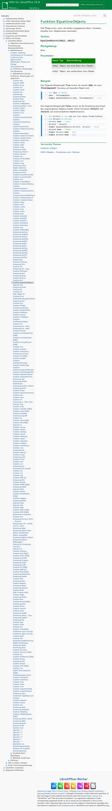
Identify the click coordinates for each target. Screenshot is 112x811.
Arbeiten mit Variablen (21, 748)
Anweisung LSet (19, 457)
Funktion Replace (19, 583)
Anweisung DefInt (20, 246)
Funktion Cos (18, 179)
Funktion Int (17, 418)
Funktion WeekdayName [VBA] (22, 715)
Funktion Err (17, 292)
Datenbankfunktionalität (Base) (17, 31)
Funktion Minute (19, 482)
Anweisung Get (18, 379)
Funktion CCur (18, 113)
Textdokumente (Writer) (15, 18)
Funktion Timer (18, 684)
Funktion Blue (18, 99)
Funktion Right (18, 595)
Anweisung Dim (19, 264)
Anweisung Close (19, 165)
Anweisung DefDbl (20, 241)
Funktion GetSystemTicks (22, 377)
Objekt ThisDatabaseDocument (22, 674)
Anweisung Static (19, 645)
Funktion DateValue (20, 225)
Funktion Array (18, 85)
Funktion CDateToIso (21, 140)
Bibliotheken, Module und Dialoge (20, 63)
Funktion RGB (18, 590)
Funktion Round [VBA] (21, 601)
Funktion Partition (20, 551)
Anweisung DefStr (20, 255)
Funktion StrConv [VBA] (22, 652)
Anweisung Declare (20, 232)
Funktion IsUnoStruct (21, 445)
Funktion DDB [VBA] (21, 230)
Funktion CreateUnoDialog (23, 184)
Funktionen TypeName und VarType (23, 697)
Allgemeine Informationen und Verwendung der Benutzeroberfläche (20, 45)
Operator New (18, 503)
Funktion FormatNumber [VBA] (22, 339)
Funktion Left (18, 461)
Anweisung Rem (19, 581)
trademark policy (68, 805)
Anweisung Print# (19, 558)
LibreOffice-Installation (15, 768)
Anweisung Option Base (22, 530)
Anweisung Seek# (20, 613)
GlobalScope (18, 94)
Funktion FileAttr (19, 305)
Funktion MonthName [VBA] (21, 495)
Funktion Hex (18, 395)
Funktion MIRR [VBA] (21, 484)
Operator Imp (18, 404)
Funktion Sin (18, 627)
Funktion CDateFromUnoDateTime (22, 116)
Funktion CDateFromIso (22, 138)
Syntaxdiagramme (17, 66)
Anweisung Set (18, 620)
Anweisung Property (20, 560)
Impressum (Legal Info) (46, 791)
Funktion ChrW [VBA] (21, 159)
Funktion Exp (18, 303)
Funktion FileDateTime (21, 310)
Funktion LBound (19, 452)
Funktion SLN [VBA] (20, 629)
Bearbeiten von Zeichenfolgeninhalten (21, 745)
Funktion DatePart (20, 220)
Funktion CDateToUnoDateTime (21, 120)
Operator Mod (18, 489)
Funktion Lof (18, 473)
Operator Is (17, 425)
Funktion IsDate (19, 429)
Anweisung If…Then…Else (23, 402)
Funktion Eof (18, 280)
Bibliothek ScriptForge (21, 758)
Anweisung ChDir (19, 149)
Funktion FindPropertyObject (20, 320)
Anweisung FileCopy (20, 308)
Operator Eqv (18, 285)
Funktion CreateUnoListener (20, 187)
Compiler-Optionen (17, 53)
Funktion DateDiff (20, 218)
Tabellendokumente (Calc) (15, 23)
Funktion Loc (18, 471)
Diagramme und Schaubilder (16, 36)
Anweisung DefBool (20, 234)
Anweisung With (19, 721)
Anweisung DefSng (20, 253)
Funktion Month (19, 491)
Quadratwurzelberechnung (23, 641)
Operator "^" (18, 742)
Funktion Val (18, 705)
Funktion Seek (18, 611)
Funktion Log (18, 475)
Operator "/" (17, 737)
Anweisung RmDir (20, 597)
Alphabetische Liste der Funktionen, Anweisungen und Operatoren (21, 76)
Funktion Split (18, 636)
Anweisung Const (19, 172)
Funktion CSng (18, 202)
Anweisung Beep (19, 97)
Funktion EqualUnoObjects (23, 282)
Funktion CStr (18, 204)
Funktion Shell (18, 624)
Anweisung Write (19, 723)
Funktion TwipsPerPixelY (22, 691)
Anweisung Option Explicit (23, 537)
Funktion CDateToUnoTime (23, 129)
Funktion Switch (19, 663)
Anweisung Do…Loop (21, 269)
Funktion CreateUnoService (23, 191)
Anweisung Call (19, 101)
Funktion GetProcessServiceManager (23, 368)
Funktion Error (18, 296)
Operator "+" (18, 735)
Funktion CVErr (19, 211)
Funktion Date (18, 214)
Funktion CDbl (18, 145)
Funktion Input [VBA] (21, 411)
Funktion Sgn (18, 622)
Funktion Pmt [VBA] (20, 553)
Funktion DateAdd (20, 216)
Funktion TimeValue (20, 680)
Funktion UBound (19, 700)
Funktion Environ (19, 278)
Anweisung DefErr (20, 243)
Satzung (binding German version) (50, 793)
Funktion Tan (18, 668)
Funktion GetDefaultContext (20, 361)
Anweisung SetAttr (20, 618)
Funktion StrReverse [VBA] (23, 657)
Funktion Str (17, 654)
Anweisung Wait (19, 707)
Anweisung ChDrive (20, 152)
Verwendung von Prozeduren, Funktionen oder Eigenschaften (21, 57)
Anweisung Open (19, 528)
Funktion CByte (19, 110)
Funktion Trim (18, 686)
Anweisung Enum (19, 276)
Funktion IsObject (19, 443)
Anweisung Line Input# (21, 468)
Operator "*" (18, 732)
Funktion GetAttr (19, 358)
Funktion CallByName (21, 103)
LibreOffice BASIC (15, 41)
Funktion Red (18, 579)
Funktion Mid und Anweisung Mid (19, 479)
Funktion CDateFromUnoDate (21, 132)
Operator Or (17, 549)
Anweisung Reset (19, 585)
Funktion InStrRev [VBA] (22, 409)
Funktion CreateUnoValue (22, 200)
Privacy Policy (62, 791)
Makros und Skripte (13, 38)
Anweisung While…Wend (22, 719)
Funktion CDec (18, 147)
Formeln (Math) (11, 33)
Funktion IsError (19, 434)
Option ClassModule (20, 533)
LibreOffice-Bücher (74, 779)
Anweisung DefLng (20, 248)
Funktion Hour (18, 397)
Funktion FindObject (20, 317)
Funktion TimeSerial (20, 677)
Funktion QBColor (20, 569)
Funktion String (19, 659)
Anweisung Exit (19, 301)
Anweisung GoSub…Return (23, 386)
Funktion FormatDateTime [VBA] (23, 334)
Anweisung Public (19, 562)
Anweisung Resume (20, 588)
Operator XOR (18, 725)
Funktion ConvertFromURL (23, 175)
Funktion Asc (18, 87)
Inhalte (5, 15)
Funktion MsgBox (19, 498)
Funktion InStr (18, 406)
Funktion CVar (18, 209)
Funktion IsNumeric (20, 441)
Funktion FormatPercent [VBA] (22, 343)
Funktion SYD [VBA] (20, 666)
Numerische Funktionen (22, 514)
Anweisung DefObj (20, 250)
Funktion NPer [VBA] (21, 510)
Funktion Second (19, 608)
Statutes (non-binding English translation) (86, 791)
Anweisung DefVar (20, 257)
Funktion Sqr (18, 638)
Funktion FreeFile (19, 349)
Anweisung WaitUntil (21, 709)
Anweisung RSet (19, 604)
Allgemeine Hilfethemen (15, 770)
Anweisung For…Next (21, 326)
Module (12, 7)
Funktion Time (18, 682)
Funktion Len (18, 464)
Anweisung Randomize (21, 574)
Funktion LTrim (18, 459)
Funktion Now (18, 507)
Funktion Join (18, 448)
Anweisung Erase (19, 287)
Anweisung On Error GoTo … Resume (23, 520)
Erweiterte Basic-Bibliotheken (18, 754)
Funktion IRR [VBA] (20, 422)
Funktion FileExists (20, 312)
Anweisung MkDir (19, 487)
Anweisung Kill (18, 450)
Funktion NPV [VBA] (21, 512)
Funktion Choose (19, 154)
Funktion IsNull (19, 439)
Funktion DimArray (20, 262)
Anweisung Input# (20, 416)
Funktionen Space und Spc (23, 631)
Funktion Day (18, 227)
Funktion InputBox (20, 413)
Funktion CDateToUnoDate (23, 136)
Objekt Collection (19, 168)
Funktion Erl (17, 289)
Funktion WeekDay (20, 712)
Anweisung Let (18, 466)
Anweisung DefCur (20, 237)
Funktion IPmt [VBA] (21, 420)
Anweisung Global (20, 381)
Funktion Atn (18, 92)
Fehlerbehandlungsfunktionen (23, 299)
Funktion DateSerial (20, 223)
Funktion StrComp (20, 650)
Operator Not (18, 505)
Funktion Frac (18, 347)
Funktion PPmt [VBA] (21, 556)
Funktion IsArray (19, 427)
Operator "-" (18, 730)
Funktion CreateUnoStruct (23, 198)
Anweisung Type (19, 693)
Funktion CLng (18, 163)
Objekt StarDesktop (20, 643)
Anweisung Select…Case (22, 106)
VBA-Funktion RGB (20, 592)
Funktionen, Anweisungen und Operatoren (21, 70)
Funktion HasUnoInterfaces (23, 393)
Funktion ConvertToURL (22, 177)
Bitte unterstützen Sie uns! (92, 4)
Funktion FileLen (19, 315)
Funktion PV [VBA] (20, 567)
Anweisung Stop (19, 647)
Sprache (33, 7)
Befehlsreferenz (16, 50)
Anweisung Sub (19, 661)
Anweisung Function (20, 354)
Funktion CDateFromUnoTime (21, 125)
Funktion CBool (19, 108)
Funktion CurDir (19, 207)
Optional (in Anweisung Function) (22, 545)
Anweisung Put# (19, 565)
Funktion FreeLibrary (21, 351)
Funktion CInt (18, 161)
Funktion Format (19, 331)
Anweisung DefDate (20, 239)
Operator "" (17, 739)
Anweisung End (19, 273)
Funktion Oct (18, 517)
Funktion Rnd (18, 599)
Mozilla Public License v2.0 (91, 796)
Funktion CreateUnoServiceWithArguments (23, 194)
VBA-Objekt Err (19, 294)
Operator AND (18, 83)
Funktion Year (18, 728)
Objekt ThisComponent (21, 670)
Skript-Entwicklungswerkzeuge (20, 765)
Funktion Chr (18, 156)
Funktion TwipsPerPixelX (22, 689)
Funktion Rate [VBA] (21, 572)
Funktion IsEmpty (19, 432)
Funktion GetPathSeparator (23, 372)
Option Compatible (20, 170)
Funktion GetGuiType (21, 365)
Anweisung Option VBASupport (20, 541)
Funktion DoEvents (20, 271)
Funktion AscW (18, 90)
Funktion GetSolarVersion (23, 374)
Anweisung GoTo (19, 388)
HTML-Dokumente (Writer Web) (18, 21)
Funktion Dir (17, 266)
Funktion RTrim (19, 606)
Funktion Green (19, 390)
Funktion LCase (19, 455)
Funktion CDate (19, 142)
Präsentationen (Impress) (15, 26)
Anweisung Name (19, 500)
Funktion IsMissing (20, 436)
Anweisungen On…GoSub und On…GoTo (22, 524)
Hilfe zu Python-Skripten (17, 763)
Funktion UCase (19, 702)
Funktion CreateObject (21, 181)
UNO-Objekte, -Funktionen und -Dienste (60, 151)
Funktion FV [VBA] (20, 356)
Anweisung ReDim (20, 576)
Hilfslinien (14, 760)
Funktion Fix (17, 324)
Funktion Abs (18, 80)
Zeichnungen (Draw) (13, 28)
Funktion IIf (17, 400)
